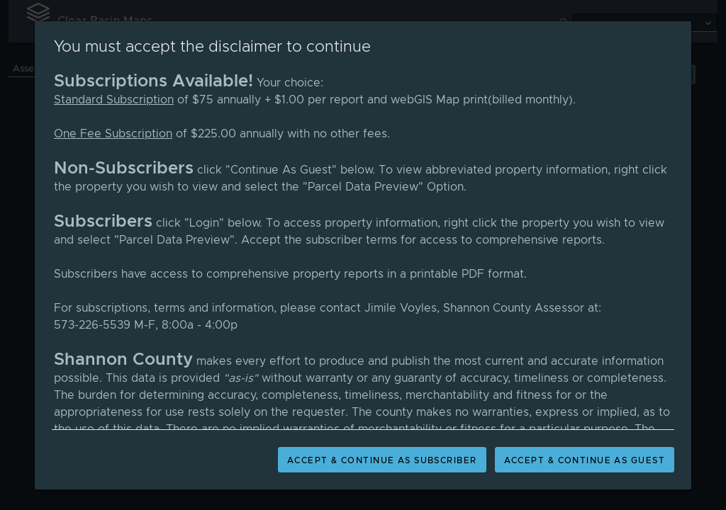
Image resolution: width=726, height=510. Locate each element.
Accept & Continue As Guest (584, 460)
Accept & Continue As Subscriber (382, 460)
